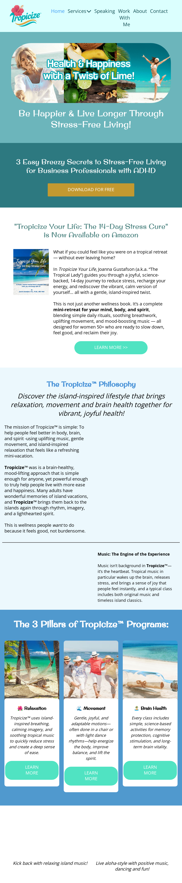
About (140, 11)
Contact (159, 11)
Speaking (104, 11)
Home (58, 11)
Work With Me (124, 18)
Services (79, 11)
